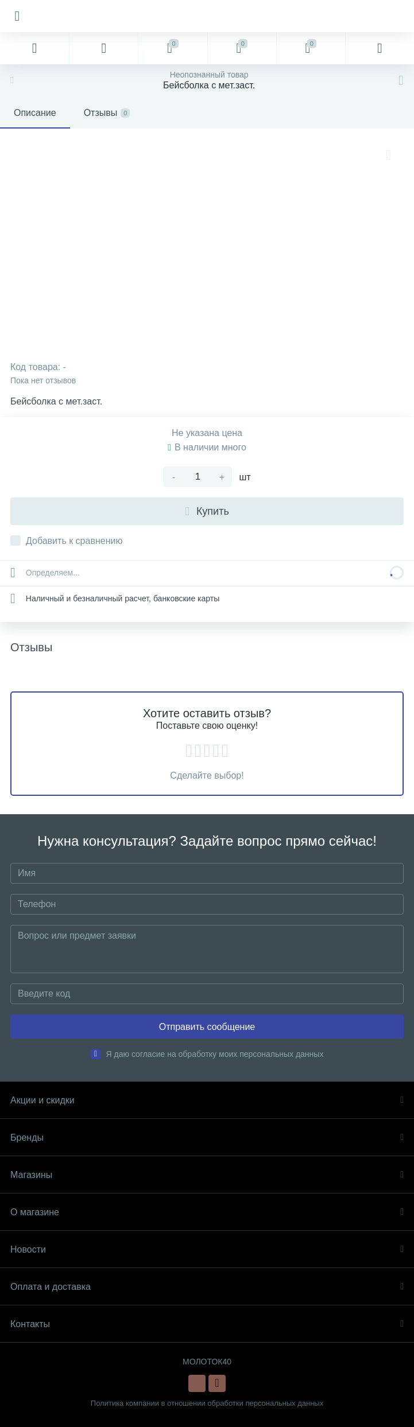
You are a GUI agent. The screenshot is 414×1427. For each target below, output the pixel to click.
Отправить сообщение (207, 1027)
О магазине (207, 1212)
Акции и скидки (207, 1100)
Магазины (207, 1175)
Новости (207, 1249)
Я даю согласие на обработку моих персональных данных (215, 1054)
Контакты (207, 1324)
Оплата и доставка (207, 1287)
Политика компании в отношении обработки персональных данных (207, 1403)
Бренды (207, 1137)
